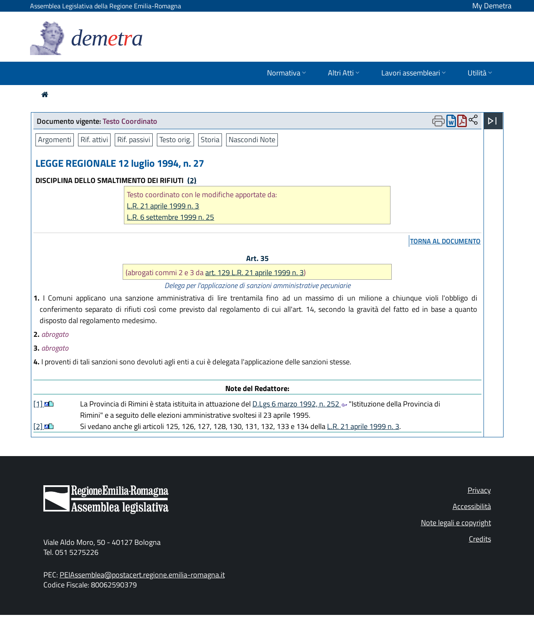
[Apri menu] (492, 121)
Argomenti (54, 139)
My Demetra (491, 5)
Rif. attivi (94, 139)
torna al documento (445, 241)
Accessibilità (472, 506)
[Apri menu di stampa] (438, 121)
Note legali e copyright (456, 522)
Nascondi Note (252, 139)
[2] (38, 426)
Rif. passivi (133, 139)
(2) (191, 180)
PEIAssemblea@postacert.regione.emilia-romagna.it (142, 574)
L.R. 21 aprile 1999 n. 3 (163, 205)
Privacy (479, 490)
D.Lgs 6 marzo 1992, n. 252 (299, 403)
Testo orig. (175, 139)
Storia (210, 139)
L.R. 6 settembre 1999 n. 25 (170, 217)
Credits (480, 538)
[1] (38, 403)
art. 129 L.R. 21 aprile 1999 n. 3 (254, 272)
